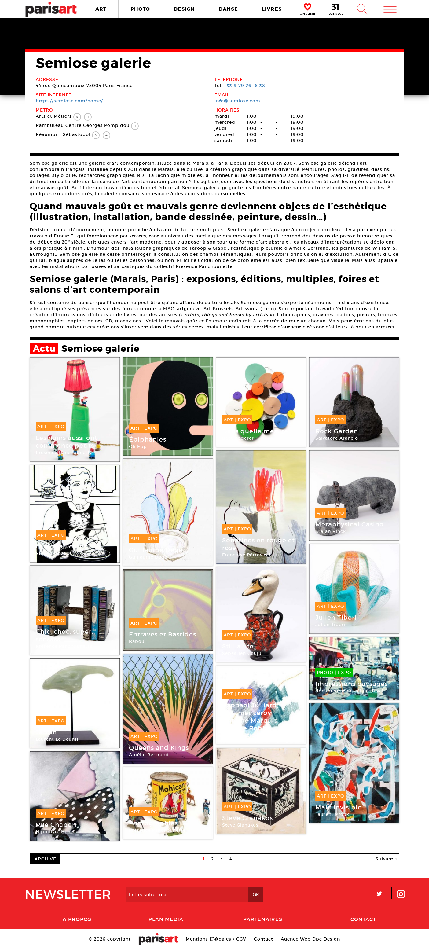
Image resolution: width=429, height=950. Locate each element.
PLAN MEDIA (165, 919)
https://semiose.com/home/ (69, 101)
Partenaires (262, 919)
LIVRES (272, 9)
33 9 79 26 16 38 (246, 85)
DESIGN (184, 9)
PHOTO (140, 9)
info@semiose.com (237, 101)
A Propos (77, 919)
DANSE (228, 9)
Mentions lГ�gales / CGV (216, 939)
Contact (363, 919)
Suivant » (387, 859)
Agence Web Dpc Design (310, 939)
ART (101, 9)
